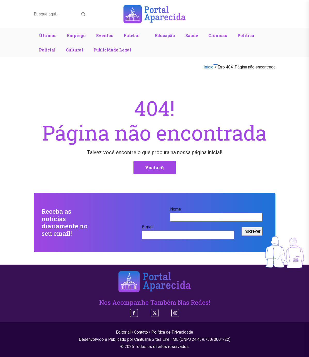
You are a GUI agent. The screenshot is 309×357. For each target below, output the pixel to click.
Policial (47, 50)
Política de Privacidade (172, 332)
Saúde (191, 35)
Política (245, 35)
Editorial (123, 332)
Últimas (48, 35)
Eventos (104, 35)
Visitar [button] (154, 167)
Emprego (76, 35)
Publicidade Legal (112, 50)
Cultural (74, 50)
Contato (141, 332)
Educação (165, 35)
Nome (216, 213)
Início (208, 67)
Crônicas (217, 35)
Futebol (132, 35)
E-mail (188, 230)
